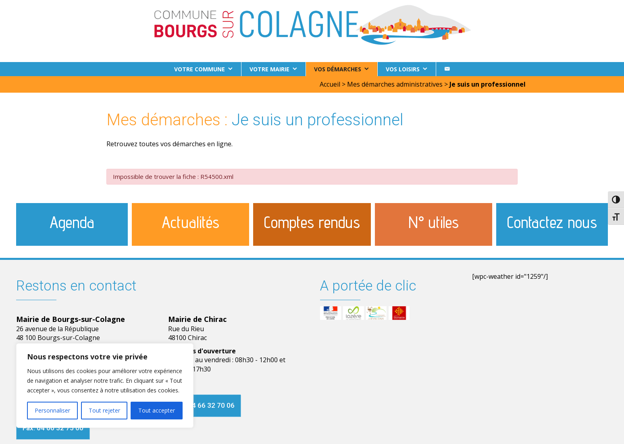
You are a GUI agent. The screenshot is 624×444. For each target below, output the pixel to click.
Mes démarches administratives (395, 84)
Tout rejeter (104, 410)
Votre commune (199, 69)
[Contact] (447, 69)
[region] (104, 385)
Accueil (330, 84)
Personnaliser (52, 410)
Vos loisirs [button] (403, 69)
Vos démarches (337, 69)
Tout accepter (156, 410)
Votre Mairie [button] (269, 69)
